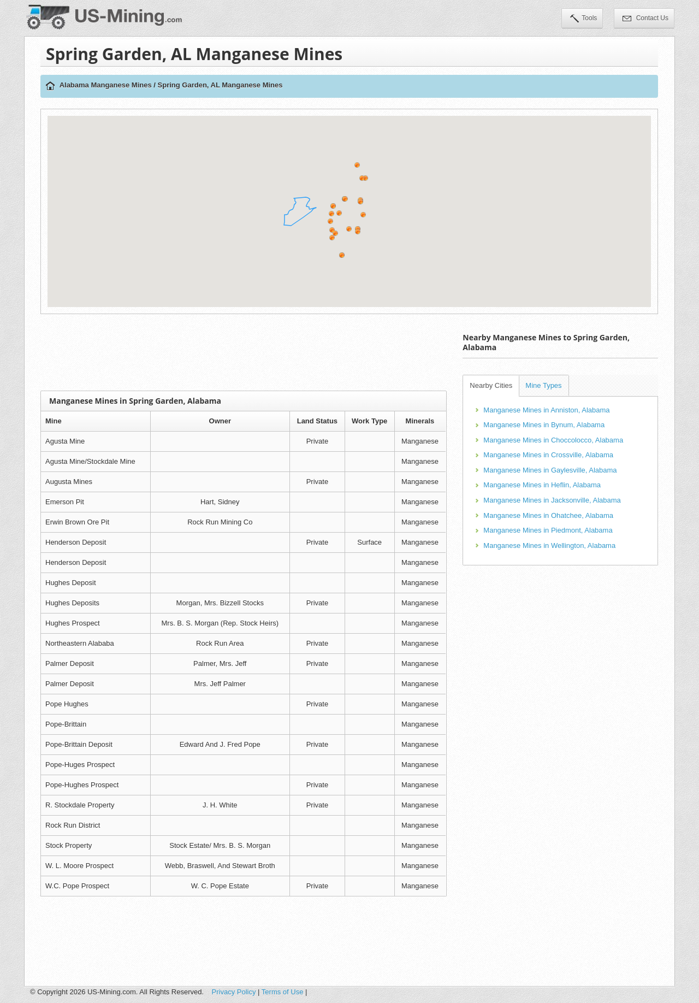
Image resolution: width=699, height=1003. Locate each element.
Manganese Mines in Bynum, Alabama (544, 425)
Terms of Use (283, 992)
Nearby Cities (491, 385)
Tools (583, 19)
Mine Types (543, 385)
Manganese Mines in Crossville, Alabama (548, 455)
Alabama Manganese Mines (106, 85)
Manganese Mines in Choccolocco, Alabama (553, 440)
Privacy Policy (234, 992)
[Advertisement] (243, 352)
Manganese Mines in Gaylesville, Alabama (550, 470)
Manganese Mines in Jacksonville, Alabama (551, 500)
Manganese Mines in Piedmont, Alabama (547, 530)
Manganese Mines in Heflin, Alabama (542, 485)
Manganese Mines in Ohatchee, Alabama (548, 515)
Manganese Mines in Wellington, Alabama (549, 545)
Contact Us (645, 19)
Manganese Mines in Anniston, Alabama (546, 410)
